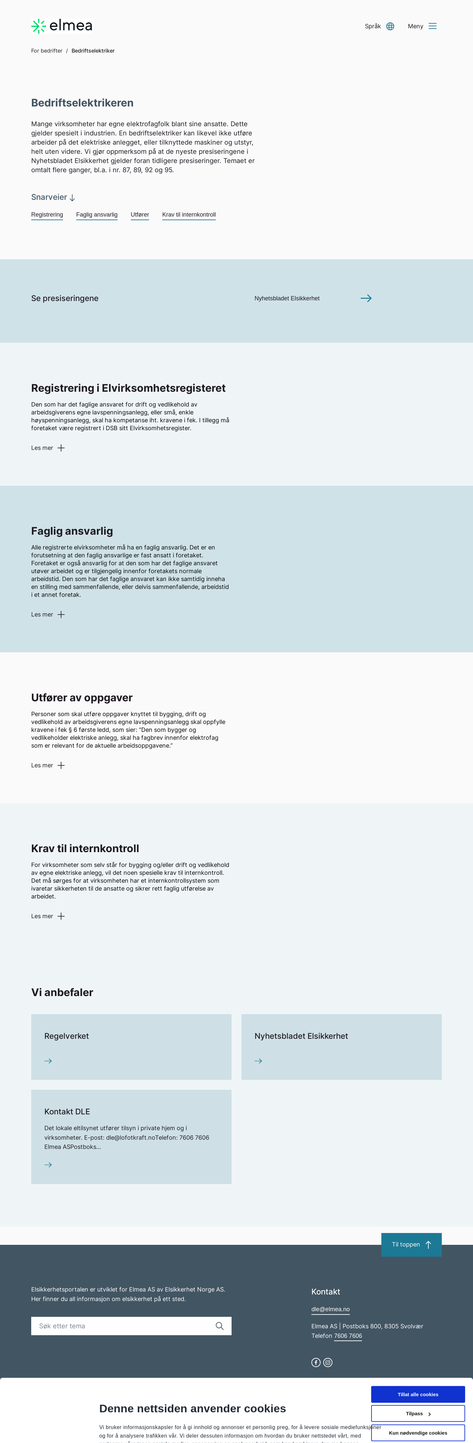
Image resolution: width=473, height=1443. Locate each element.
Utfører (140, 214)
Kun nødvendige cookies (418, 1379)
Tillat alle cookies (418, 1340)
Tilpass (418, 1359)
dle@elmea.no (330, 1309)
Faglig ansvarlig (97, 214)
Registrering (47, 214)
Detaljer (108, 1417)
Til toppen (411, 1245)
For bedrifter (46, 50)
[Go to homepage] (61, 26)
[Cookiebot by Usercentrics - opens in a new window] (42, 1430)
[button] (379, 26)
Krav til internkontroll (189, 214)
